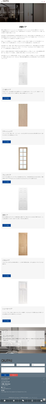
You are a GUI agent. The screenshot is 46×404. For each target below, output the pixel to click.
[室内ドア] (23, 244)
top (44, 399)
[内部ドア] (23, 73)
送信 (5, 375)
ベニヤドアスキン (4, 379)
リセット (14, 375)
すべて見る (7, 98)
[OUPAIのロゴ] (6, 360)
